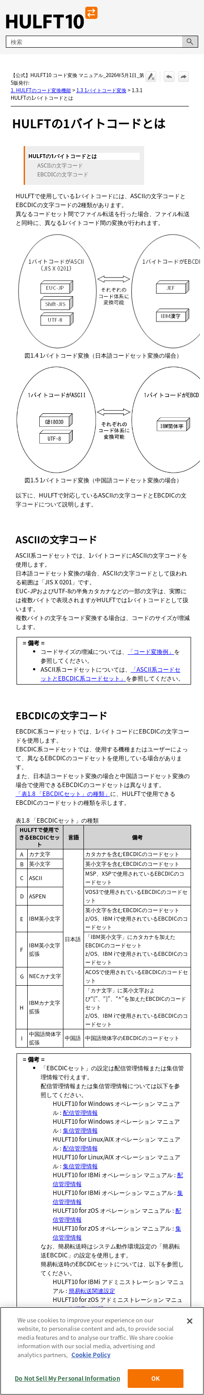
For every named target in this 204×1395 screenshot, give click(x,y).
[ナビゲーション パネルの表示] (193, 18)
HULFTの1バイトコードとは (63, 156)
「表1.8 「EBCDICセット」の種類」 (63, 793)
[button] (190, 42)
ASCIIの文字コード (60, 165)
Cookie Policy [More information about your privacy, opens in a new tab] (90, 1374)
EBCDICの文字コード (63, 174)
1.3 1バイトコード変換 (101, 90)
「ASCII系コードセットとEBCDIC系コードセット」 (110, 673)
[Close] (190, 1340)
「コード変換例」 (151, 651)
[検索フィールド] (102, 42)
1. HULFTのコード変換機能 (41, 90)
